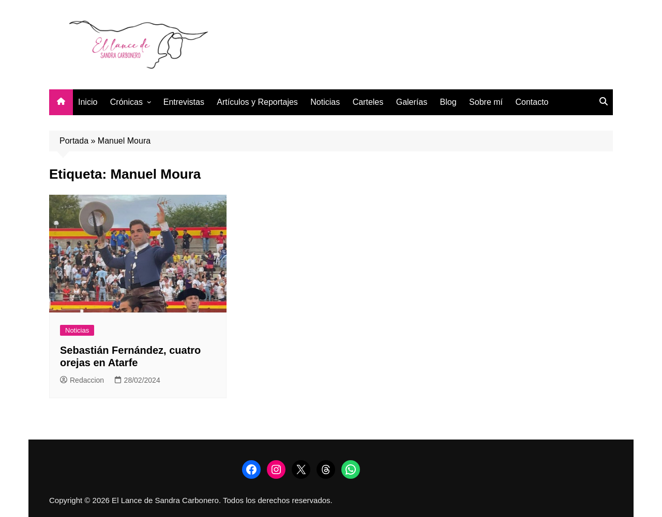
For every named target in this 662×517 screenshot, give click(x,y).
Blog (448, 102)
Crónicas (126, 102)
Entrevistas (183, 102)
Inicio (87, 102)
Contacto (531, 102)
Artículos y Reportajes (257, 102)
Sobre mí (486, 102)
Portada (73, 140)
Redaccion (82, 380)
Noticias (325, 102)
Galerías (411, 102)
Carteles (368, 102)
